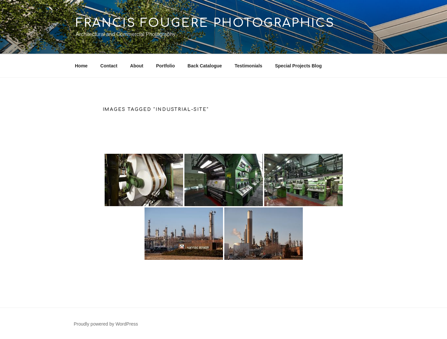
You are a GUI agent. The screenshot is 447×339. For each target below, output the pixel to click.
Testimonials (249, 65)
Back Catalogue (205, 65)
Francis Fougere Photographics (205, 22)
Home (81, 65)
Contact (108, 65)
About (136, 65)
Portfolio (165, 65)
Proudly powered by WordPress (106, 324)
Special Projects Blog (298, 65)
